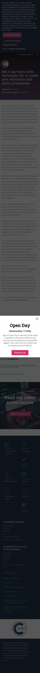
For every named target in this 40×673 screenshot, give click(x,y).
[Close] (37, 311)
